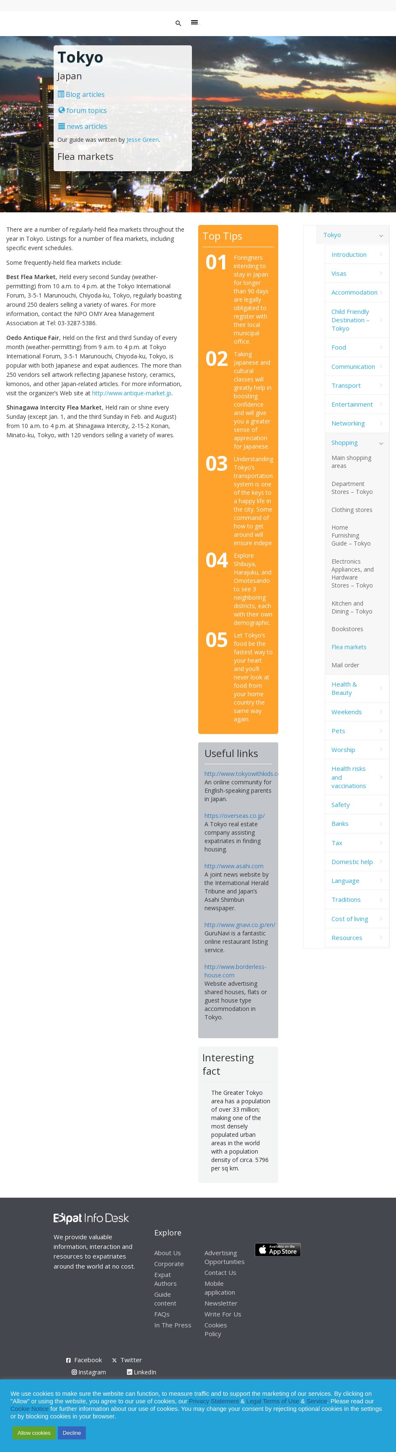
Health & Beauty (344, 688)
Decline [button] (72, 1433)
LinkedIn (141, 1372)
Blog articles (81, 94)
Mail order (345, 665)
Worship (343, 749)
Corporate (169, 1263)
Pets (338, 730)
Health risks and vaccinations (348, 777)
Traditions (346, 899)
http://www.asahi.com (234, 866)
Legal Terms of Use (272, 1401)
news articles (82, 126)
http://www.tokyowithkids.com (245, 774)
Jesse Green (143, 140)
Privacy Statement (214, 1401)
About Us (167, 1252)
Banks (340, 823)
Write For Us (222, 1314)
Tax (336, 842)
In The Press (173, 1325)
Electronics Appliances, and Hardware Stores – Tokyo (352, 573)
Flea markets (349, 647)
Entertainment (352, 404)
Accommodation (354, 292)
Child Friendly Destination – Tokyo (350, 320)
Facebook (88, 1359)
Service (317, 1401)
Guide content (165, 1298)
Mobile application (219, 1287)
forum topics (82, 110)
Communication (353, 366)
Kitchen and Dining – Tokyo (352, 607)
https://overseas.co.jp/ (234, 816)
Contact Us (220, 1272)
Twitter (131, 1359)
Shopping (344, 442)
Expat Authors (165, 1278)
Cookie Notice (29, 1408)
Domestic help (352, 861)
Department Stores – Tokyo (352, 488)
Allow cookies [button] (34, 1433)
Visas (339, 273)
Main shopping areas (351, 462)
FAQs (162, 1314)
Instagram (89, 1372)
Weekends (346, 712)
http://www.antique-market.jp (131, 393)
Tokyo (332, 234)
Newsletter (221, 1303)
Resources (346, 937)
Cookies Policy (215, 1329)
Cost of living (349, 918)
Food (338, 347)
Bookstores (347, 629)
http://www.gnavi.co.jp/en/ (239, 925)
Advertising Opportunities (224, 1257)
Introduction (349, 254)
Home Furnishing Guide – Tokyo (351, 535)
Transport (346, 385)
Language (345, 880)
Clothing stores (352, 510)
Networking (348, 423)
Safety (340, 804)
